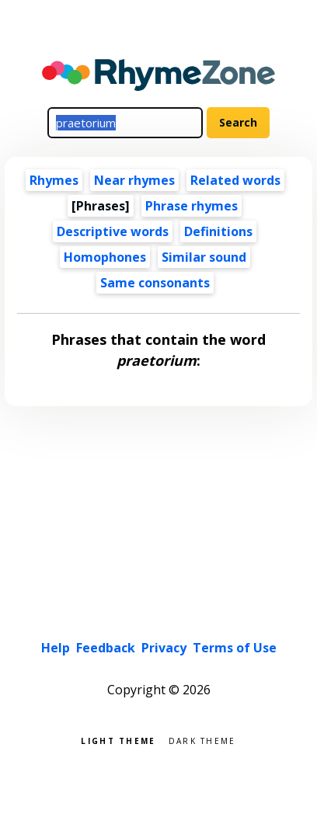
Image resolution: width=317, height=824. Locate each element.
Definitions (218, 231)
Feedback (105, 647)
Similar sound (204, 257)
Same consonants (155, 282)
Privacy (163, 647)
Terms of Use (235, 647)
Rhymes (54, 180)
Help (55, 647)
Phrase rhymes (191, 205)
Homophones (105, 257)
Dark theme (202, 739)
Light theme (118, 739)
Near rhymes (134, 180)
